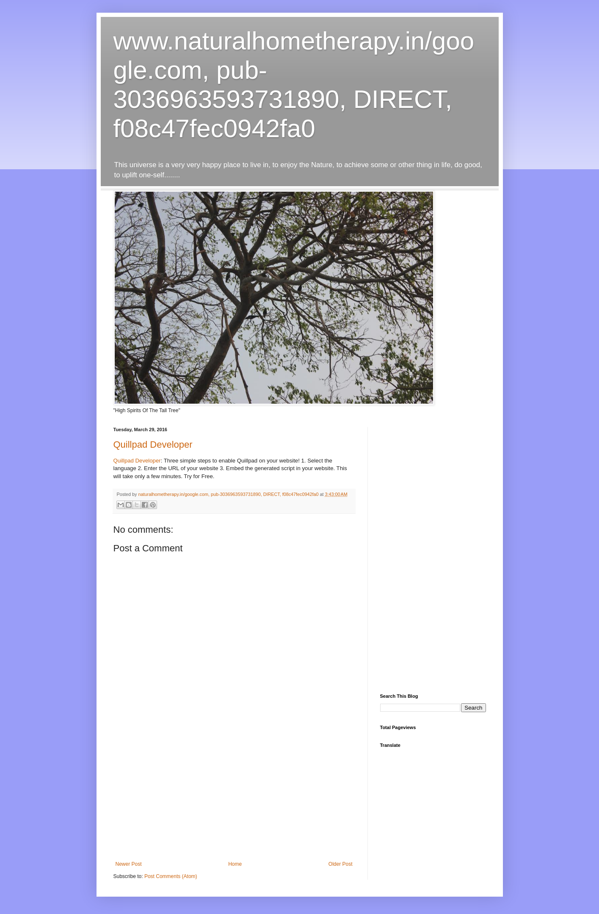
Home (235, 864)
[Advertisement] (234, 798)
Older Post (340, 864)
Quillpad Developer (153, 444)
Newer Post (129, 864)
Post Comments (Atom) (170, 876)
